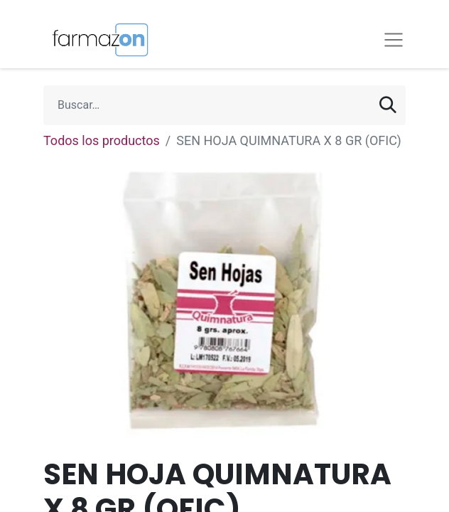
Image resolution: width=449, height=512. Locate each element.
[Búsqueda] (388, 105)
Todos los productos (101, 140)
